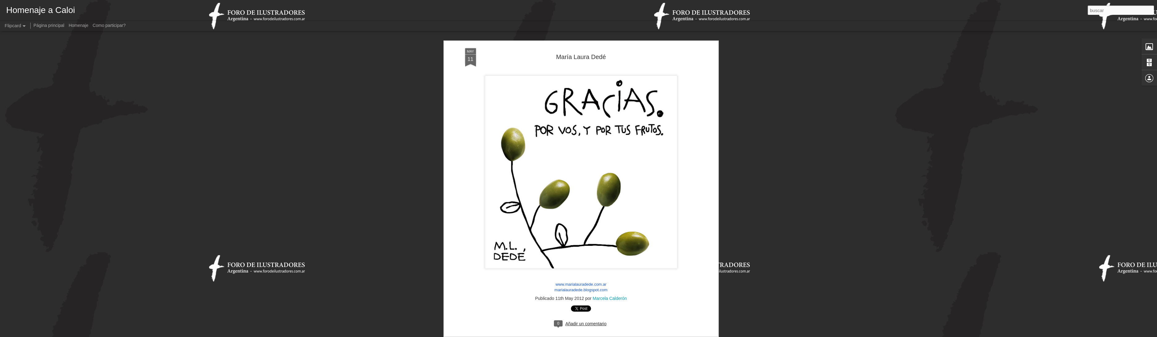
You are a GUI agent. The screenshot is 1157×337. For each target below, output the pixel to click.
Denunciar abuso (623, 333)
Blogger (602, 333)
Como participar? (109, 25)
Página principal (48, 25)
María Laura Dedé (581, 34)
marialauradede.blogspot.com (581, 267)
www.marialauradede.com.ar (580, 261)
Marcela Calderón (610, 275)
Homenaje (78, 25)
